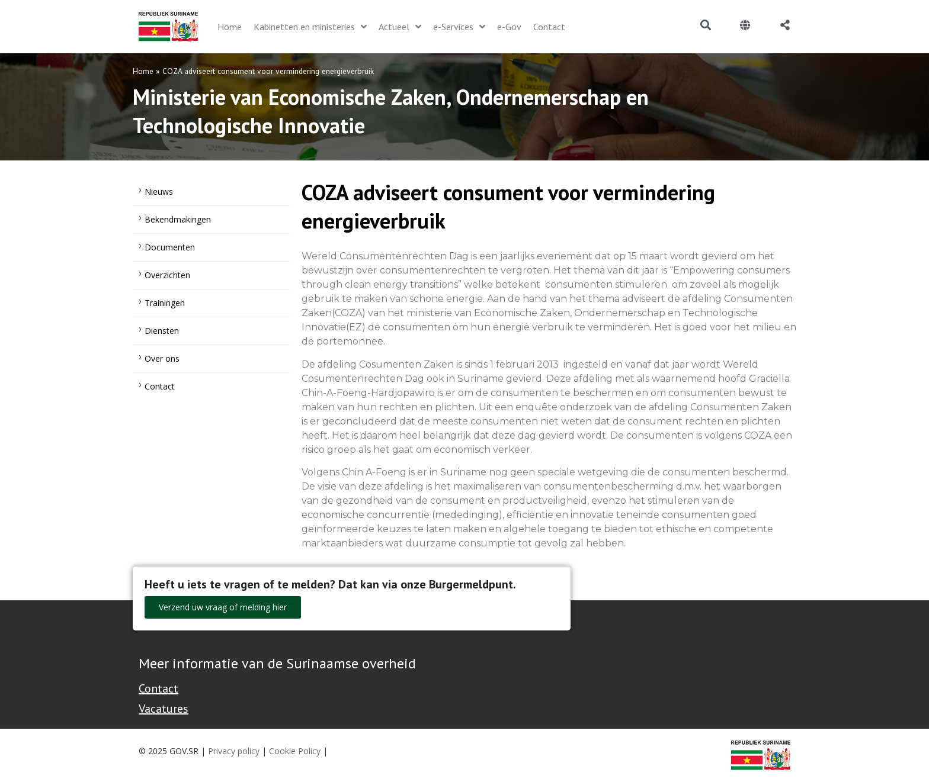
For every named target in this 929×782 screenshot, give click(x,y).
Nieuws (159, 191)
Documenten (170, 247)
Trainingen (165, 302)
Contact (160, 386)
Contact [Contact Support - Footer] (158, 688)
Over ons (162, 358)
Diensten (162, 330)
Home (143, 71)
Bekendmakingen (178, 219)
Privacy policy (234, 751)
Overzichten (167, 275)
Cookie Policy (295, 751)
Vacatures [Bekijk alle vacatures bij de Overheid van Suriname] (163, 708)
